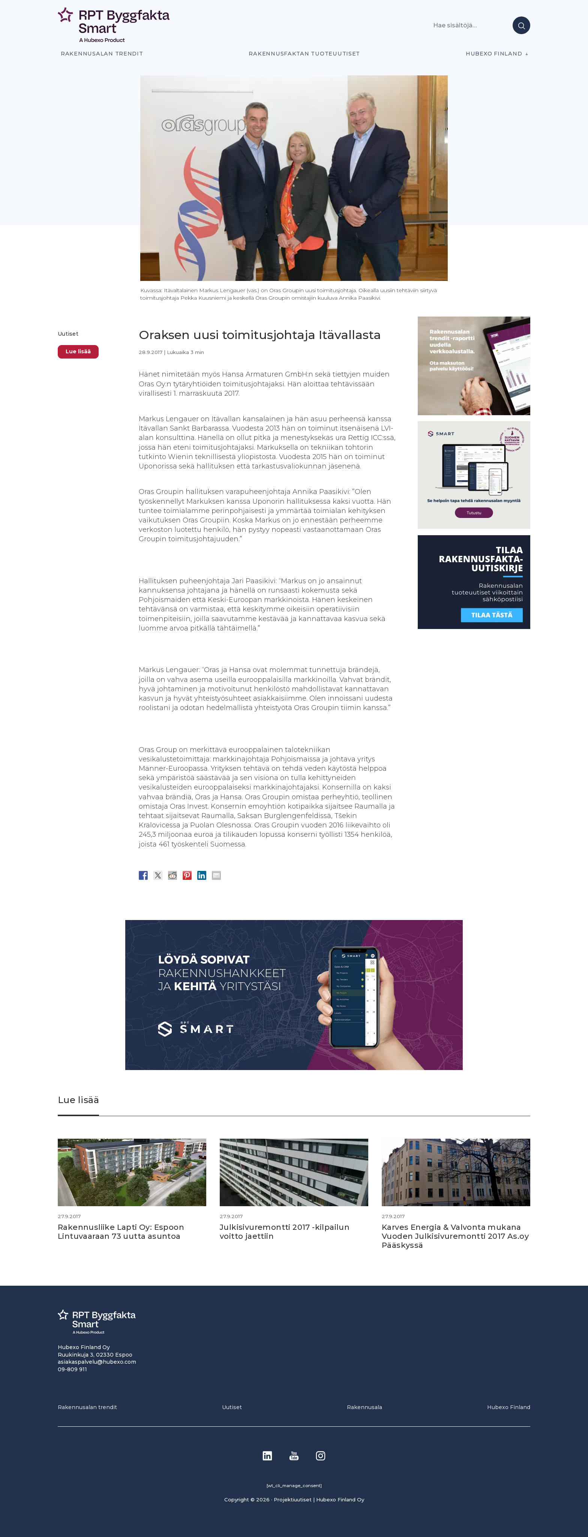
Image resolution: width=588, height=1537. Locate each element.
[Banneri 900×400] (294, 1068)
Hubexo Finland (494, 53)
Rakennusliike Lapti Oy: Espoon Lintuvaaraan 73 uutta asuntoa (121, 1232)
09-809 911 (72, 1369)
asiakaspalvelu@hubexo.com (97, 1361)
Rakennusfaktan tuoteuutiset (304, 53)
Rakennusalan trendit (102, 53)
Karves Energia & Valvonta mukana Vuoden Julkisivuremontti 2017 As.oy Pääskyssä (455, 1236)
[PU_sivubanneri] (474, 413)
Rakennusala (364, 1407)
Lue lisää (78, 351)
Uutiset (68, 334)
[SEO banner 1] (474, 526)
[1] (474, 626)
